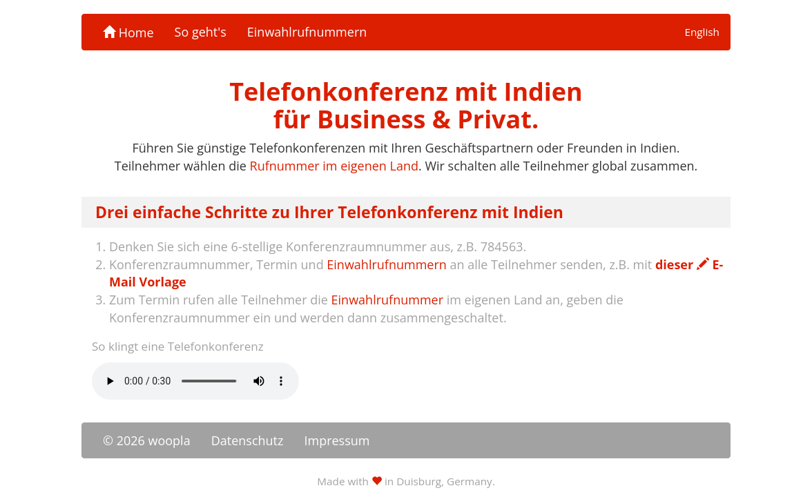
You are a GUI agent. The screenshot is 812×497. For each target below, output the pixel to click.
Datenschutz (247, 440)
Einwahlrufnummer (387, 299)
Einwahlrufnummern (307, 31)
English (701, 32)
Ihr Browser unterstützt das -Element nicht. (195, 381)
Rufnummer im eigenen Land (334, 165)
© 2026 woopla (147, 440)
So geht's (200, 31)
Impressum (336, 440)
